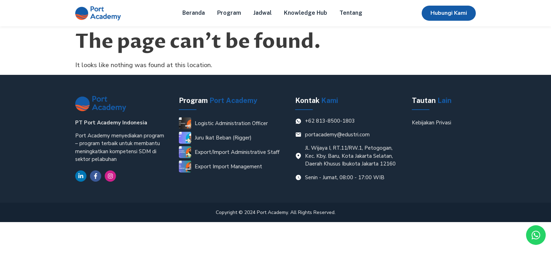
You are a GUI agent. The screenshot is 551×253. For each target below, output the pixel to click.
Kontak (316, 100)
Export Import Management (228, 166)
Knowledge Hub (305, 12)
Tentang (350, 12)
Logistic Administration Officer (231, 123)
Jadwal (262, 12)
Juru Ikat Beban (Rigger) (223, 137)
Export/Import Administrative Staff (237, 152)
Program (229, 12)
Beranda (193, 12)
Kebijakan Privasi (431, 122)
